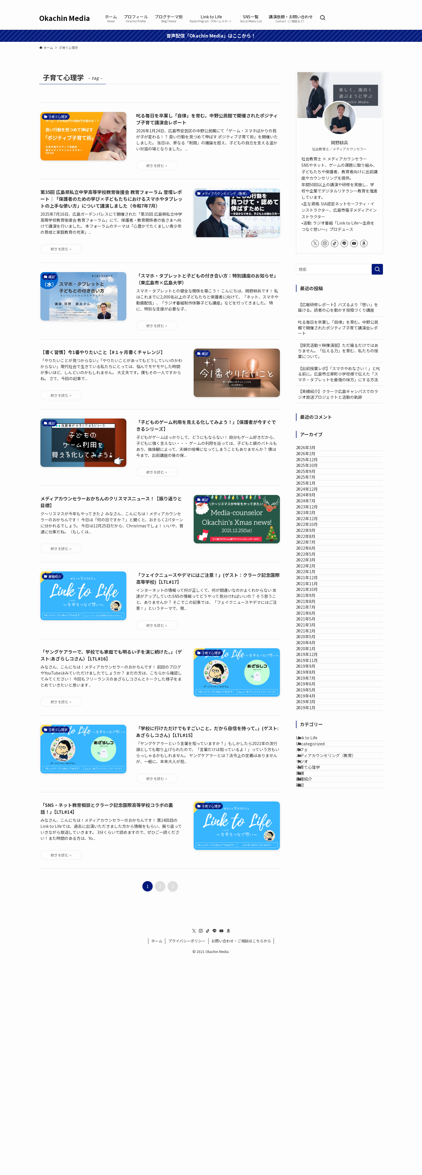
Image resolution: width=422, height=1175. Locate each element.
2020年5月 (311, 832)
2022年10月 (313, 605)
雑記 (307, 1106)
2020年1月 (311, 855)
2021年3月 (311, 808)
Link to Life (313, 1011)
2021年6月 (311, 784)
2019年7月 (311, 915)
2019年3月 (311, 963)
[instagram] (349, 3)
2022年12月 (313, 593)
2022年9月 (311, 617)
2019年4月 (311, 951)
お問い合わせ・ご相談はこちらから (241, 1157)
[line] (364, 3)
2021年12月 (313, 713)
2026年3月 (311, 450)
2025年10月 (313, 486)
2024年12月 (313, 534)
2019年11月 (313, 879)
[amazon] (379, 3)
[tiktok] (357, 3)
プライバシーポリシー (186, 1157)
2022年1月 (311, 701)
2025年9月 (311, 498)
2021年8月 (311, 760)
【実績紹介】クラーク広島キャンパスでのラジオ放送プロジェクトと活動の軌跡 (338, 394)
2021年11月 (313, 724)
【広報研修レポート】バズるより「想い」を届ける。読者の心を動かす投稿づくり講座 (338, 307)
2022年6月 (311, 653)
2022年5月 (311, 665)
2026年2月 (311, 462)
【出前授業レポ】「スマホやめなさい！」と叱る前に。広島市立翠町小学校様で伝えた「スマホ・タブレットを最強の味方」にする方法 (339, 374)
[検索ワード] (339, 269)
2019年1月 (311, 975)
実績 (307, 1082)
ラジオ (309, 1058)
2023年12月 (313, 570)
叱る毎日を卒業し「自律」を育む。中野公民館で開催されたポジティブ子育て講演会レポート (338, 327)
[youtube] (372, 3)
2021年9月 (311, 748)
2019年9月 (311, 891)
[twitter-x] (342, 3)
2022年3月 (311, 677)
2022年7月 (311, 641)
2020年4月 (311, 843)
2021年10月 (313, 736)
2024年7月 (311, 558)
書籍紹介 (311, 1094)
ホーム (156, 1157)
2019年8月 (311, 903)
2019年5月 (311, 939)
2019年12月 (313, 868)
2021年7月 (311, 772)
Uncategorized (317, 1023)
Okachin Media (64, 18)
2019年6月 (311, 927)
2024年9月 (311, 546)
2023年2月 (311, 581)
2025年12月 (313, 474)
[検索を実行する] (377, 269)
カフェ (309, 1035)
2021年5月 (311, 796)
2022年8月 (311, 629)
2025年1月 (311, 522)
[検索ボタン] (322, 18)
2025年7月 (311, 510)
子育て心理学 (315, 1070)
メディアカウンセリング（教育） (333, 1047)
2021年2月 (311, 820)
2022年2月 (311, 689)
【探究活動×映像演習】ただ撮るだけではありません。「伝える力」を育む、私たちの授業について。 (338, 350)
